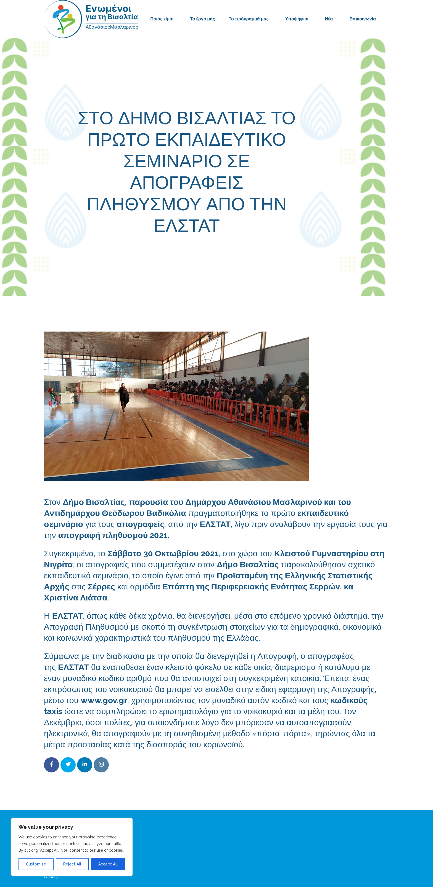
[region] (72, 847)
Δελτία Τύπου (257, 250)
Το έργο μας (202, 19)
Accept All (108, 864)
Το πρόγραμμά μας (248, 19)
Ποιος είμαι (161, 19)
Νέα (329, 19)
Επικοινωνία (362, 19)
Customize (36, 864)
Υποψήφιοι (296, 19)
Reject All (72, 864)
